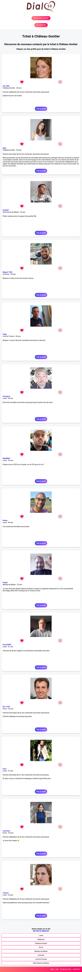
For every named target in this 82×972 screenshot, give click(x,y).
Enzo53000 (7, 645)
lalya (4, 148)
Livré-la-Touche (41, 959)
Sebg (5, 334)
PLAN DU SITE (65, 969)
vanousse (6, 831)
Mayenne (41, 939)
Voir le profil (41, 109)
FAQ (52, 969)
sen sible (6, 86)
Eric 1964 (6, 707)
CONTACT (76, 969)
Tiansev (6, 893)
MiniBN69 (6, 458)
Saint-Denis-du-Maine (41, 963)
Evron (41, 947)
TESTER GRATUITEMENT (41, 18)
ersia (4, 769)
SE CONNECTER (41, 25)
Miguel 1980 (7, 272)
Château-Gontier (41, 943)
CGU (57, 969)
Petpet (5, 583)
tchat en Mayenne (42, 931)
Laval (41, 935)
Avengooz (6, 396)
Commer (41, 955)
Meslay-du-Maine (40, 951)
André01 (6, 210)
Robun (5, 520)
